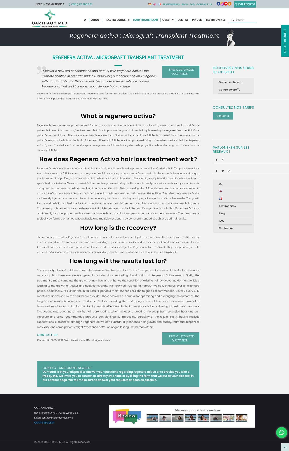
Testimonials (171, 4)
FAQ (192, 4)
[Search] (242, 19)
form (147, 376)
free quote (50, 376)
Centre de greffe (229, 89)
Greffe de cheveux (231, 82)
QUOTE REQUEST (44, 422)
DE (149, 4)
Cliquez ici (223, 116)
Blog (185, 4)
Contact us (204, 4)
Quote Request (285, 41)
